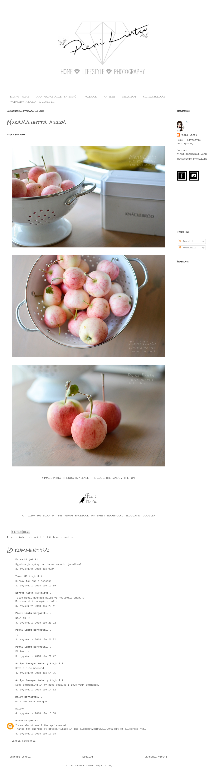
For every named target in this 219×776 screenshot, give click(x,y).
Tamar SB (21, 576)
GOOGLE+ (149, 515)
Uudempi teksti (20, 756)
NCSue (19, 720)
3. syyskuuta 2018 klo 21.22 (35, 622)
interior (25, 537)
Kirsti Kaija (24, 593)
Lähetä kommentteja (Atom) (93, 765)
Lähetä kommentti (24, 740)
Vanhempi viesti (156, 756)
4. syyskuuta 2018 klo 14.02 (35, 689)
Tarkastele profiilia (192, 158)
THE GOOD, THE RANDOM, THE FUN (113, 477)
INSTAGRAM (129, 97)
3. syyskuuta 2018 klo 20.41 (35, 606)
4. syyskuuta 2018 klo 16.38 (35, 713)
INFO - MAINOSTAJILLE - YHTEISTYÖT (57, 97)
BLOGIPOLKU (115, 515)
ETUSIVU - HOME (19, 97)
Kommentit (187, 247)
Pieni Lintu (23, 613)
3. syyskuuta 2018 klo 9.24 (34, 569)
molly (19, 697)
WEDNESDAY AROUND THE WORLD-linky (33, 102)
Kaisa (19, 559)
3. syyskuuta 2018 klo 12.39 (35, 585)
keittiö (39, 537)
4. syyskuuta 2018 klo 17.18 (35, 733)
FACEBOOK (91, 97)
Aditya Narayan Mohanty (31, 663)
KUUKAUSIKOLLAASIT (155, 97)
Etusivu (87, 756)
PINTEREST (109, 97)
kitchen (52, 537)
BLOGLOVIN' (133, 515)
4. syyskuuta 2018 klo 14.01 (35, 673)
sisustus (67, 537)
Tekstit (186, 241)
